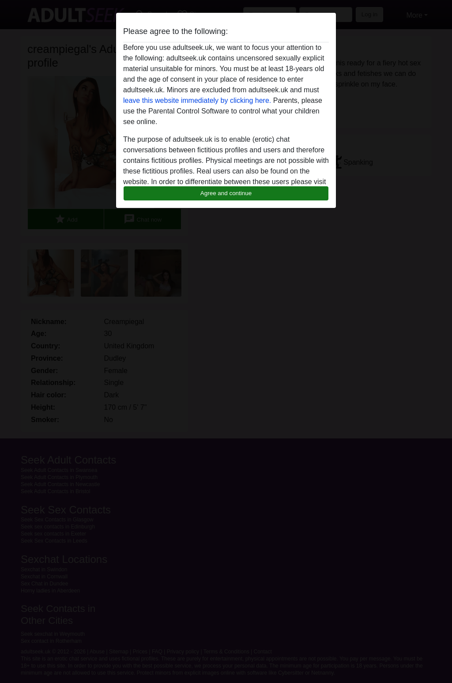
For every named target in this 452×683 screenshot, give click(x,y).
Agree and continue (226, 193)
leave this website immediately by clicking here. (197, 100)
